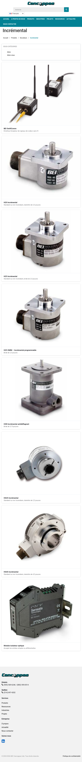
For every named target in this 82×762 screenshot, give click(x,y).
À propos (5, 724)
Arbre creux (11, 55)
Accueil (6, 19)
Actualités (71, 19)
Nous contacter (7, 731)
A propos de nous (18, 19)
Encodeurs (23, 38)
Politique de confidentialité (71, 756)
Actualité (5, 727)
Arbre (9, 52)
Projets (50, 19)
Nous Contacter (9, 24)
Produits (30, 19)
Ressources (60, 19)
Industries (40, 19)
